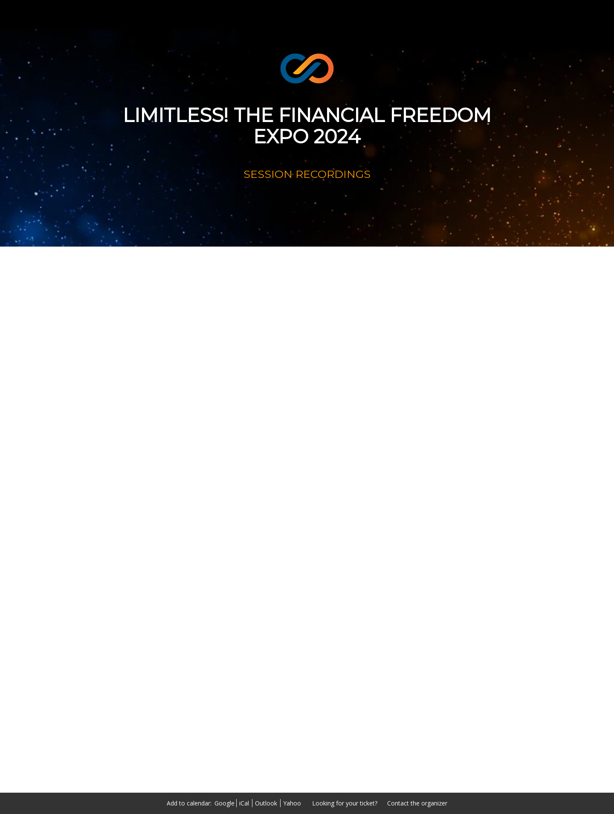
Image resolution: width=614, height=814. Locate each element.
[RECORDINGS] (307, 206)
